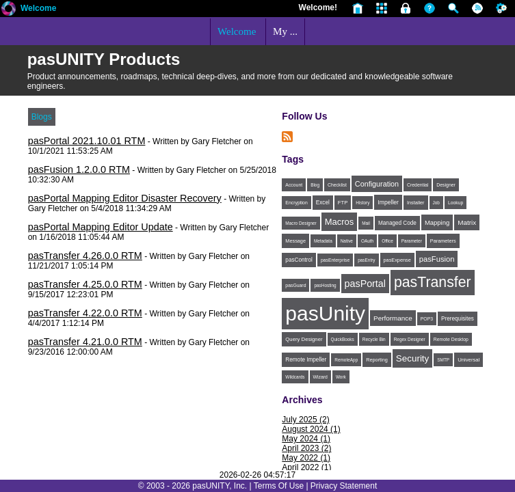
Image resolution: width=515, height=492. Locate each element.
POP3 (427, 318)
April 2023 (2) (306, 448)
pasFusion (437, 259)
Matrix (467, 222)
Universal (468, 360)
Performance (392, 318)
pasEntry (366, 260)
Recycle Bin (374, 339)
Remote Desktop (451, 339)
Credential (417, 184)
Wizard (320, 376)
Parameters (443, 241)
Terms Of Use (279, 486)
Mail (366, 223)
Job (436, 202)
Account (293, 184)
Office (387, 240)
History (362, 202)
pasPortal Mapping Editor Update (100, 226)
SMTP (443, 359)
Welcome (38, 8)
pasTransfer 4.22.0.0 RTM (85, 313)
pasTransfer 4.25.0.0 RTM (85, 284)
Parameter (411, 240)
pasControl (299, 260)
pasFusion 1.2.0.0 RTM (79, 169)
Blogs (41, 117)
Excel (323, 203)
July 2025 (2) (305, 419)
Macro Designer (300, 223)
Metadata (323, 240)
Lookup (456, 202)
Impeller (388, 202)
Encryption (296, 202)
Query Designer (303, 339)
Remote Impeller (305, 360)
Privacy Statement (344, 486)
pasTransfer (432, 282)
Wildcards (294, 376)
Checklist (337, 184)
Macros (339, 222)
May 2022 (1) (306, 458)
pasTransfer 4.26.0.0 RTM (85, 255)
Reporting (377, 360)
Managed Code (397, 223)
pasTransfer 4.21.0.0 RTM (85, 341)
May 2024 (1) (306, 438)
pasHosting (325, 285)
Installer (416, 203)
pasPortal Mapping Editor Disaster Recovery (125, 198)
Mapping (437, 222)
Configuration (377, 184)
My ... (285, 31)
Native (347, 240)
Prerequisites (457, 319)
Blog (315, 184)
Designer (445, 184)
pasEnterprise (335, 260)
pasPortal (365, 283)
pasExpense (397, 260)
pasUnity (325, 313)
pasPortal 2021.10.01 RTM (87, 140)
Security (412, 358)
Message (295, 241)
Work (341, 376)
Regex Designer (409, 339)
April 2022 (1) (306, 467)
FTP (343, 203)
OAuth (367, 240)
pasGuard (295, 285)
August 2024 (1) (311, 429)
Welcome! (318, 7)
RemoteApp (346, 359)
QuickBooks (342, 339)
